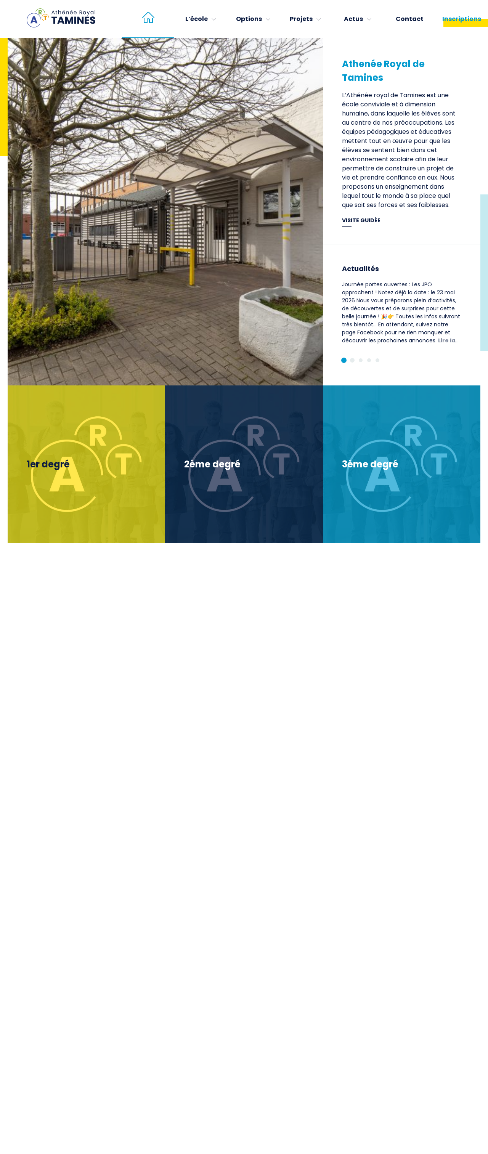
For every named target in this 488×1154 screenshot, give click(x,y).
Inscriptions (461, 18)
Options (249, 18)
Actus (353, 18)
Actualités (360, 268)
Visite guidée (361, 220)
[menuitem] (148, 19)
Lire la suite (398, 344)
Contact (410, 18)
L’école (196, 18)
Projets (301, 18)
